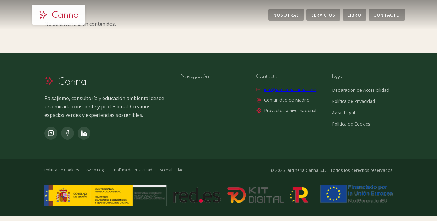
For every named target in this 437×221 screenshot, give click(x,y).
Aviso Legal (343, 112)
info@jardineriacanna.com (290, 89)
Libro (354, 14)
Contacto (387, 14)
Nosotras (286, 14)
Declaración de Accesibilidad (360, 90)
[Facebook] (67, 133)
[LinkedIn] (84, 133)
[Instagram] (50, 133)
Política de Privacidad (353, 101)
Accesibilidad (172, 170)
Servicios (323, 14)
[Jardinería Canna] (58, 15)
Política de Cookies (351, 124)
